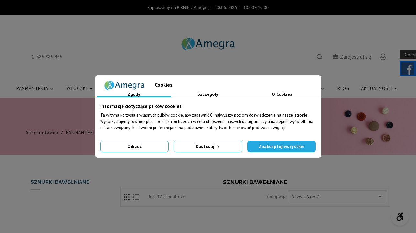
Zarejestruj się (351, 56)
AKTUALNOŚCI (380, 88)
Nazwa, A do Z (337, 196)
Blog (343, 88)
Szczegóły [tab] (207, 94)
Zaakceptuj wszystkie (281, 146)
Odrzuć (134, 146)
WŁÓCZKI (80, 88)
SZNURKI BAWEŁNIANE (60, 182)
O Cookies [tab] (282, 94)
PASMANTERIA (35, 88)
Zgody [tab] (134, 94)
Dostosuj (208, 146)
